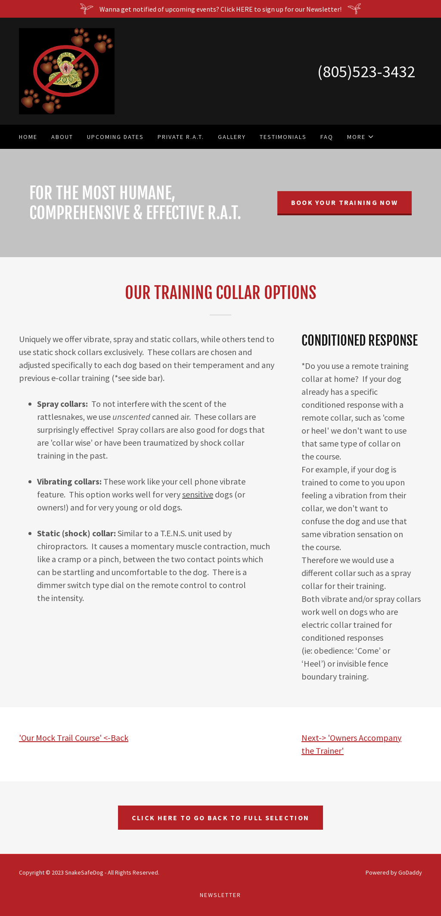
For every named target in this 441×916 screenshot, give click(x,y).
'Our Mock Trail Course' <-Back (73, 737)
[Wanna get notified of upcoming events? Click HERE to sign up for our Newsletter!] (220, 9)
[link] (67, 70)
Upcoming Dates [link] (115, 137)
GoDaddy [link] (410, 872)
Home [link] (28, 137)
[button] (360, 137)
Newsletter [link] (220, 895)
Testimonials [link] (283, 137)
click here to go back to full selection (220, 817)
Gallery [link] (232, 137)
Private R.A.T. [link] (181, 137)
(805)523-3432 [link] (366, 71)
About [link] (62, 137)
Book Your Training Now (344, 202)
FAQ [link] (326, 137)
